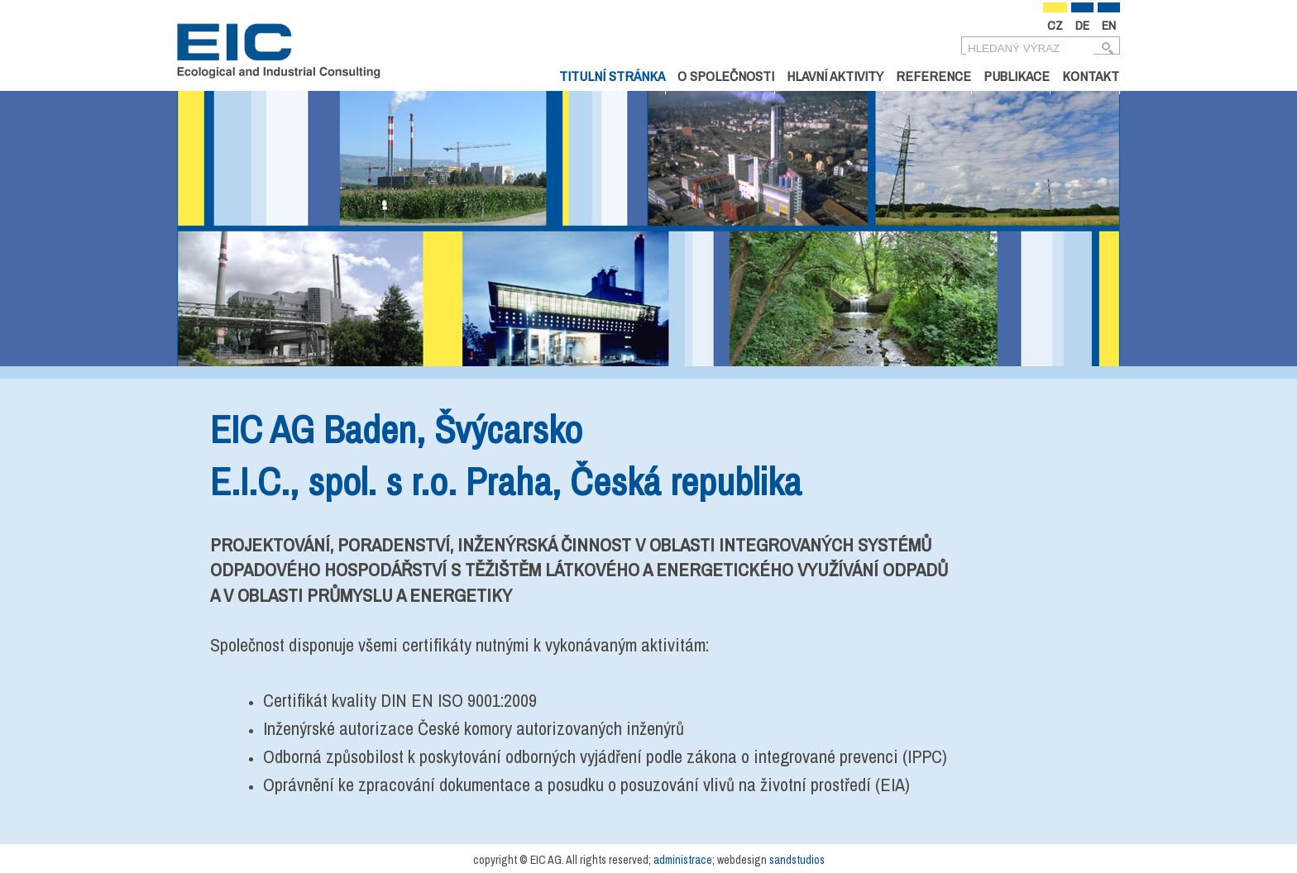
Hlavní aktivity (835, 75)
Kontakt (1090, 75)
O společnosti (725, 75)
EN (1109, 25)
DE (1082, 25)
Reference (933, 75)
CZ (1055, 25)
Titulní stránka (612, 75)
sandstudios (797, 859)
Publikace (1017, 75)
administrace (682, 859)
